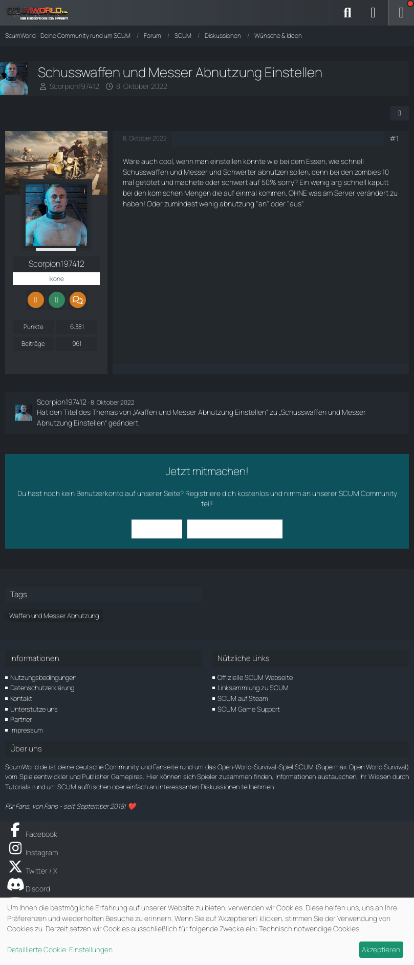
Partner (21, 719)
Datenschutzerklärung (42, 687)
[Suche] (347, 13)
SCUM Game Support (248, 709)
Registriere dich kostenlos (227, 493)
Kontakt (21, 698)
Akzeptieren (381, 949)
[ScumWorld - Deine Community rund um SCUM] (41, 13)
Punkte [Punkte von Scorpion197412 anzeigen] (33, 326)
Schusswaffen (145, 172)
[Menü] (401, 13)
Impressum (26, 730)
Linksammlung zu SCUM (253, 687)
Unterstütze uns (34, 709)
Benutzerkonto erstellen (235, 528)
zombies (368, 172)
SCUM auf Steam (242, 698)
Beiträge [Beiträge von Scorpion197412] (33, 343)
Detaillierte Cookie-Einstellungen (60, 949)
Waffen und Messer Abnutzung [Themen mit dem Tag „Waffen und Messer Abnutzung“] (54, 615)
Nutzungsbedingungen (43, 677)
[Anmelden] (373, 13)
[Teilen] (399, 113)
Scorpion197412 (74, 86)
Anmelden (157, 528)
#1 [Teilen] (394, 138)
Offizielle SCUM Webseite (255, 677)
